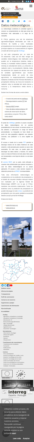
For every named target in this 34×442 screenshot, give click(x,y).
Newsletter (6, 349)
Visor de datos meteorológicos (15, 109)
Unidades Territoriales (9, 366)
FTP (23, 101)
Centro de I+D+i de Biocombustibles (13, 364)
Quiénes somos (6, 288)
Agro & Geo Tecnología (9, 13)
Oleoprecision (7, 340)
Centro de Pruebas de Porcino (11, 360)
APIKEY (17, 171)
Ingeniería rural (7, 327)
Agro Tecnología (7, 323)
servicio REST (7, 162)
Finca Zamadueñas (8, 353)
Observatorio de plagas (9, 333)
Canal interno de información (10, 305)
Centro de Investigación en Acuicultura (13, 362)
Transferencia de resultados (11, 344)
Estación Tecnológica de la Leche (12, 357)
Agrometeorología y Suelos (10, 15)
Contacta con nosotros (8, 300)
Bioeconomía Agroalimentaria (11, 321)
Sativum (5, 338)
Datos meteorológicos (9, 17)
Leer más (17, 438)
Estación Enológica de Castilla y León (13, 355)
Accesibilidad (5, 311)
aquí (14, 433)
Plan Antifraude (6, 308)
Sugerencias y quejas (7, 303)
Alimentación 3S (7, 320)
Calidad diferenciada (8, 325)
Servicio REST (10, 106)
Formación (6, 346)
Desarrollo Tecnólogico (9, 328)
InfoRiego (21, 51)
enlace (20, 191)
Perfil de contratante (7, 297)
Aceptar (26, 438)
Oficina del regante (8, 334)
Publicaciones (7, 347)
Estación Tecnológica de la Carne (12, 359)
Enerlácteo (6, 336)
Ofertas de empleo (7, 291)
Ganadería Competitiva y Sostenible (13, 318)
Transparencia (5, 294)
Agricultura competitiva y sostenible (13, 316)
